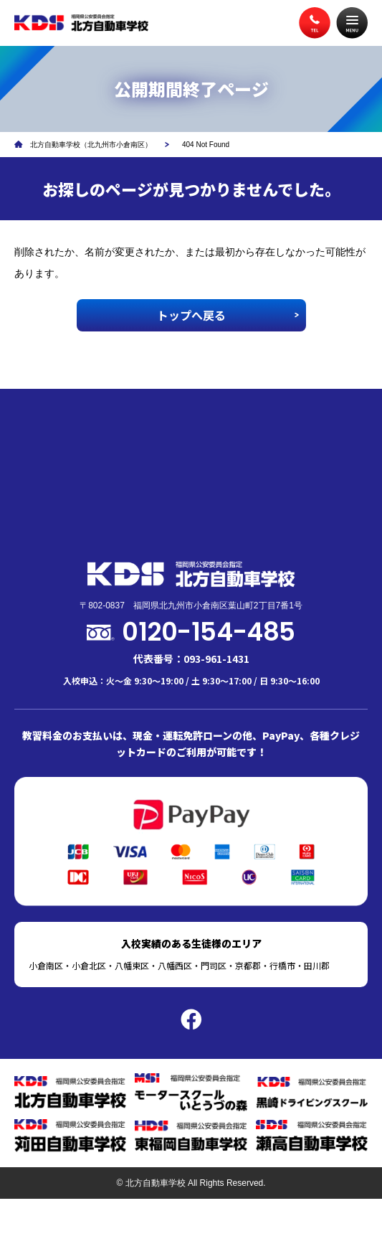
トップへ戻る (191, 315)
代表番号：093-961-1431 (191, 658)
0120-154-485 (208, 631)
